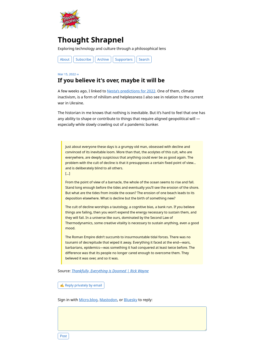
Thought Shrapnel (91, 40)
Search (144, 59)
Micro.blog (88, 299)
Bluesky (130, 299)
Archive (103, 59)
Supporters (124, 59)
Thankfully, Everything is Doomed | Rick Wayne (110, 270)
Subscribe (83, 59)
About (65, 59)
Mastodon (108, 299)
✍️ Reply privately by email (81, 285)
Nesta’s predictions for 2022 (131, 90)
